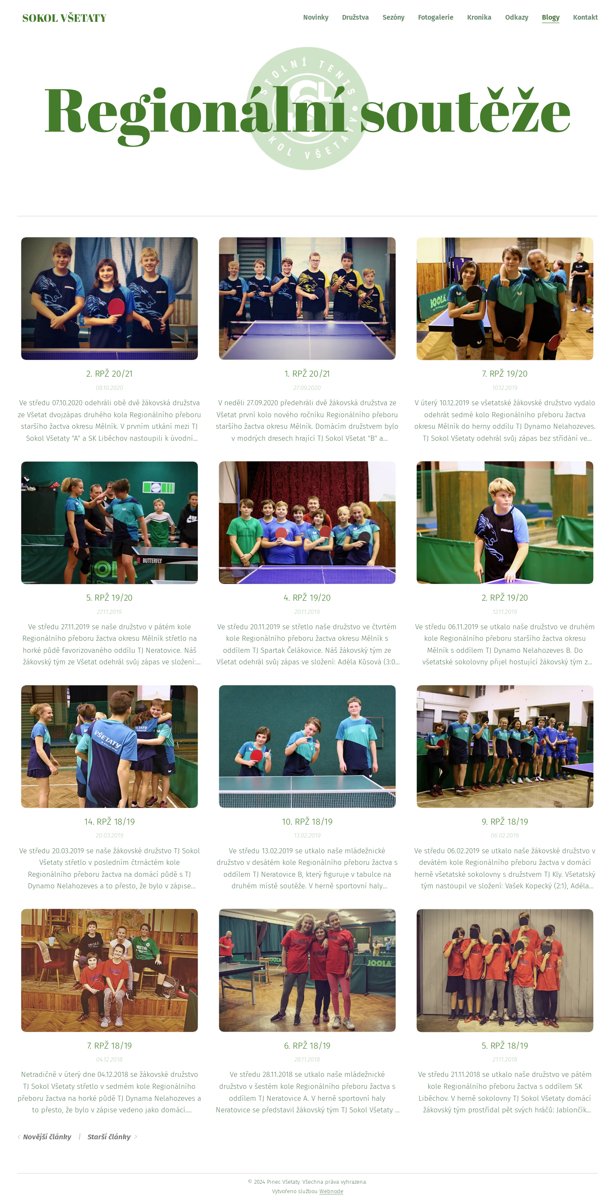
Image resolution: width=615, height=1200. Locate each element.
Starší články (109, 1136)
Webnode (331, 1191)
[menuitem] (318, 17)
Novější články (47, 1136)
